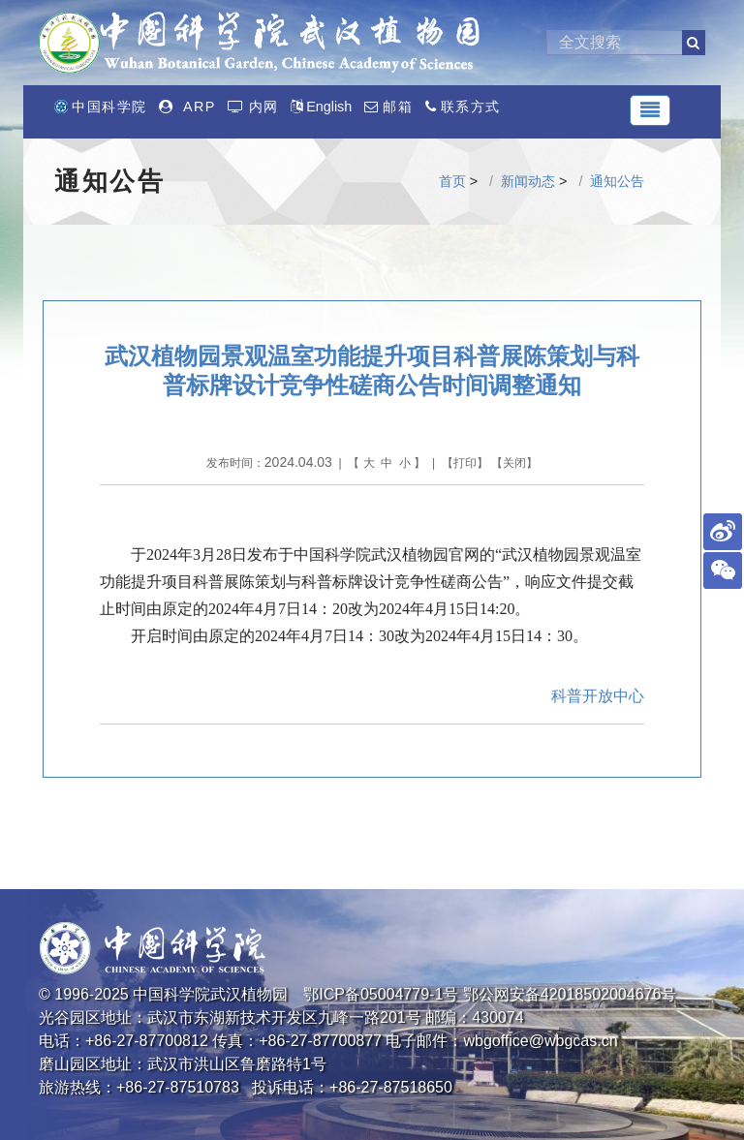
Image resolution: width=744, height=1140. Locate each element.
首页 (452, 181)
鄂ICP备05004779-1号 (380, 994)
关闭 (514, 463)
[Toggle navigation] (650, 110)
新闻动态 (528, 181)
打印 (465, 463)
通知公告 (617, 181)
